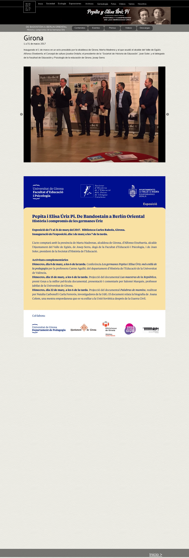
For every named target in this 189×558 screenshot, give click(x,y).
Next (167, 114)
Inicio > (155, 554)
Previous (21, 114)
